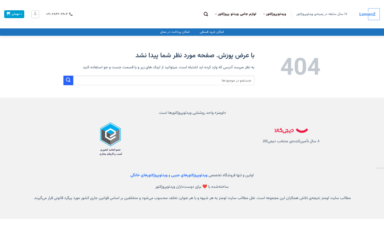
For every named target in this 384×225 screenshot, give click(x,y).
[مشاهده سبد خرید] (14, 14)
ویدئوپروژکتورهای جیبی (189, 175)
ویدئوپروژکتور (274, 14)
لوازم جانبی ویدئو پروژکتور (235, 14)
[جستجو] (206, 14)
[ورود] (35, 14)
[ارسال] (68, 80)
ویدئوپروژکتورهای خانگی (149, 175)
